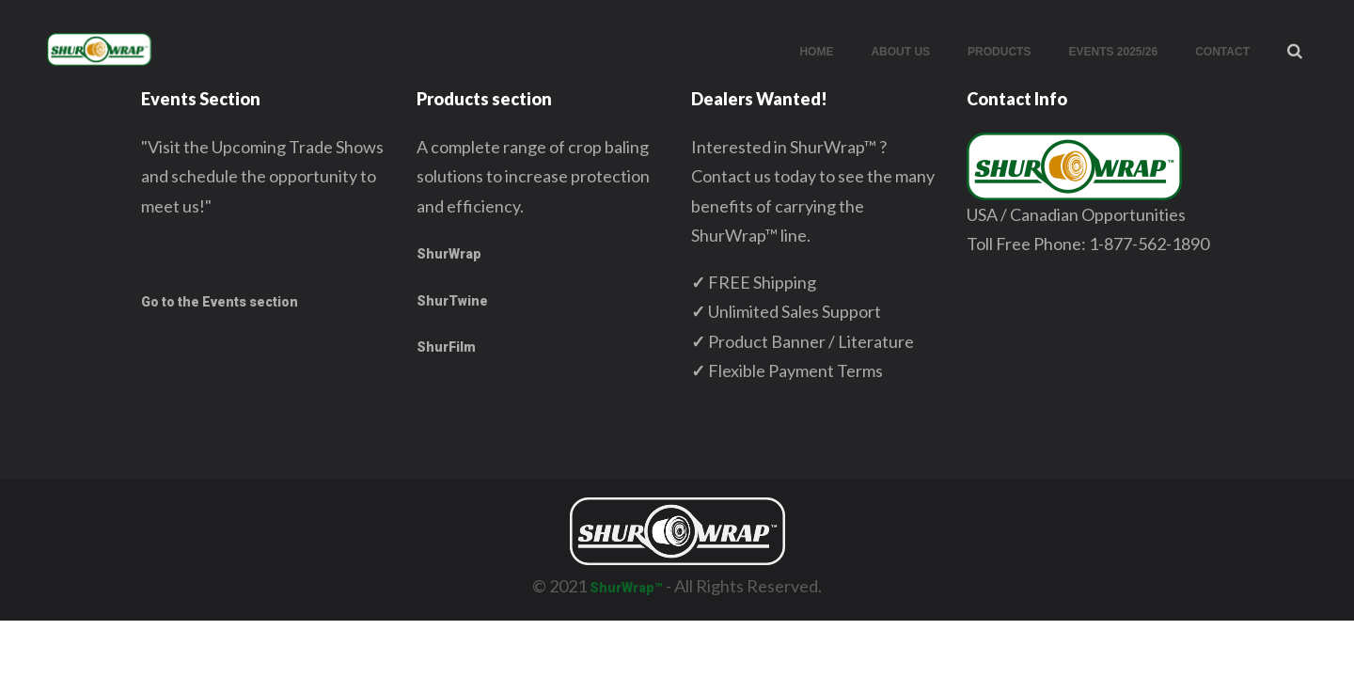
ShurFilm (446, 346)
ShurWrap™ (626, 587)
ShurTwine (452, 300)
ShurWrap (449, 253)
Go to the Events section (219, 301)
